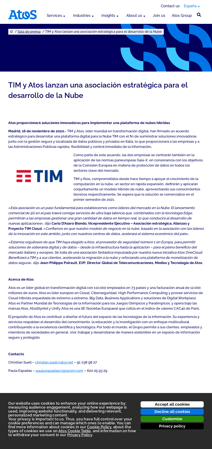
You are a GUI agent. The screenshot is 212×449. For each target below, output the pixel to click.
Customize (172, 418)
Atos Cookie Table (74, 431)
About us (134, 15)
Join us (159, 15)
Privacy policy (172, 426)
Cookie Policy (99, 427)
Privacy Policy (79, 435)
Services (54, 15)
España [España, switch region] (190, 6)
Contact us (170, 6)
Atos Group (182, 15)
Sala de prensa (29, 32)
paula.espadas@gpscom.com (59, 371)
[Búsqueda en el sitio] (199, 14)
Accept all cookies (172, 404)
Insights (108, 15)
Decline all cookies (172, 411)
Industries (81, 15)
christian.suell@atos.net (54, 362)
